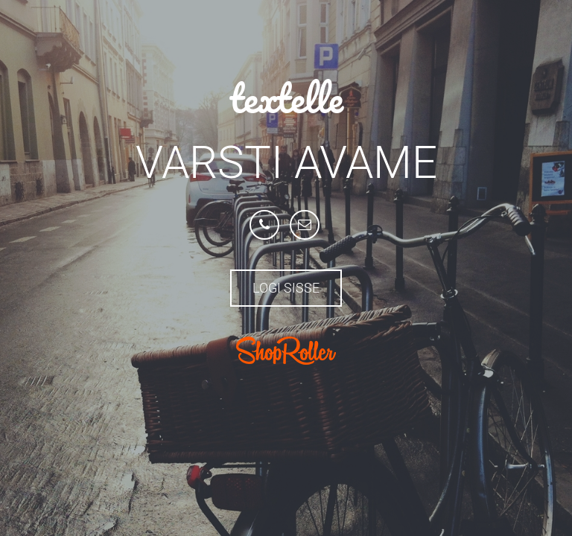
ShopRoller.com (286, 350)
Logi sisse (286, 288)
